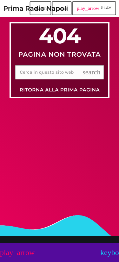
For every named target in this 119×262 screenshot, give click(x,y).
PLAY (94, 8)
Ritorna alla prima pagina (60, 90)
